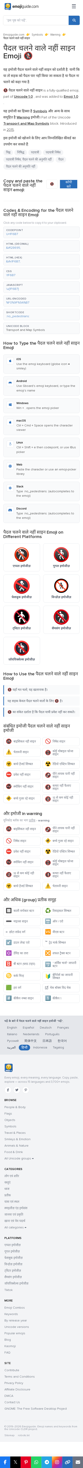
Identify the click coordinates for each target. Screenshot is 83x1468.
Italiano (12, 1034)
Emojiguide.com (13, 34)
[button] (41, 232)
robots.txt (23, 1435)
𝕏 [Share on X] (15, 1462)
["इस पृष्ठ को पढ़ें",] (36, 20)
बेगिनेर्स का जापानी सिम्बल (59, 976)
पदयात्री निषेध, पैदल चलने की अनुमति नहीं (29, 159)
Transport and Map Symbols (25, 330)
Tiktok (8, 1290)
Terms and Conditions (19, 1376)
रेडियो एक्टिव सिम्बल (60, 764)
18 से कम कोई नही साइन (59, 799)
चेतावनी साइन (17, 752)
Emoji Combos (14, 1308)
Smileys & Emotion (17, 1139)
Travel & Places (15, 1133)
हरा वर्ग (13, 988)
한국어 (62, 1041)
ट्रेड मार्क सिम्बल (55, 943)
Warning (55, 34)
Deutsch (46, 1027)
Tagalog (58, 1047)
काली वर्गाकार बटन (20, 911)
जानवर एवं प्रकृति (13, 1214)
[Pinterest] (25, 1090)
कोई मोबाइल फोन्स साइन (59, 752)
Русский (13, 1041)
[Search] (74, 20)
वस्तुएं (7, 1182)
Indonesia (40, 1047)
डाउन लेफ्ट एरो (18, 943)
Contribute (11, 1370)
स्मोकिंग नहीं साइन (19, 787)
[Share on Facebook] (5, 1462)
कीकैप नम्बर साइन (19, 998)
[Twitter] (16, 1090)
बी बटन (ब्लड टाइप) (20, 964)
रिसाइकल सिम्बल (58, 911)
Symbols (37, 34)
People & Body (15, 1107)
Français (63, 1027)
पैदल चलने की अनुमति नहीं (20, 166)
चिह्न (8, 152)
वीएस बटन (54, 932)
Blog (7, 1340)
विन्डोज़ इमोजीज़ (13, 1264)
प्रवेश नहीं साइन (18, 775)
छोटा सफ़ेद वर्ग (15, 932)
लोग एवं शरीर (11, 1176)
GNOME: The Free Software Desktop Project (35, 1409)
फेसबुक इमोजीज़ (13, 1258)
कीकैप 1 (53, 998)
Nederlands (31, 1034)
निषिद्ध (20, 152)
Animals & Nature (16, 1145)
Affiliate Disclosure (17, 1389)
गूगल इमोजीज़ (12, 1251)
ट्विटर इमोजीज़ (12, 1271)
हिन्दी (24, 1047)
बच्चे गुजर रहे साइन (20, 799)
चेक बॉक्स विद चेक (58, 988)
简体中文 (30, 1041)
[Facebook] (8, 1090)
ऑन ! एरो (54, 921)
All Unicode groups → (19, 1158)
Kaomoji (10, 1346)
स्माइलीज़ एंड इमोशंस (15, 1208)
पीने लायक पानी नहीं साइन (60, 775)
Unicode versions (16, 1327)
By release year (15, 1320)
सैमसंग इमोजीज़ (13, 1277)
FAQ (7, 1352)
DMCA (8, 1396)
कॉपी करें (69, 184)
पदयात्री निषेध (53, 152)
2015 (10, 130)
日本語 (47, 1041)
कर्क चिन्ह (15, 976)
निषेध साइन (55, 741)
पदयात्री (35, 152)
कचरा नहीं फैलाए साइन (58, 787)
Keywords (11, 1314)
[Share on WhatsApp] (36, 1462)
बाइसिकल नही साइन (21, 741)
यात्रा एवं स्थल (11, 1202)
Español (28, 1027)
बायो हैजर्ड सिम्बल (19, 764)
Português (52, 1034)
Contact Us (12, 1402)
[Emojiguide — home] (21, 6)
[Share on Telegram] (46, 1462)
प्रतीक (32, 820)
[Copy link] (67, 1462)
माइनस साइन (17, 921)
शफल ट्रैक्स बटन (58, 953)
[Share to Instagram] (57, 1462)
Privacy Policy (13, 1383)
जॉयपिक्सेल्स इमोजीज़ (16, 1283)
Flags (8, 1113)
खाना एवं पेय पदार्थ (14, 1221)
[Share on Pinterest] (26, 1462)
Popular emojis (14, 1333)
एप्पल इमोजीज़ (12, 1245)
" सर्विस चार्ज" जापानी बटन (60, 964)
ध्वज (6, 1189)
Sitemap (9, 1435)
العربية (11, 1047)
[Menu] (74, 6)
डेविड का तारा (17, 953)
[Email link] (78, 1462)
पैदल (61, 159)
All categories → (15, 1227)
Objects (9, 1120)
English (12, 1027)
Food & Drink (13, 1152)
